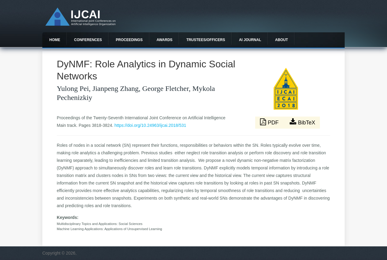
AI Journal (250, 40)
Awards (165, 40)
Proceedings (129, 40)
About (281, 40)
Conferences (88, 40)
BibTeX (302, 122)
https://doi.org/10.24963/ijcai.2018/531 (150, 125)
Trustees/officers (205, 40)
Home (54, 40)
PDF (270, 122)
